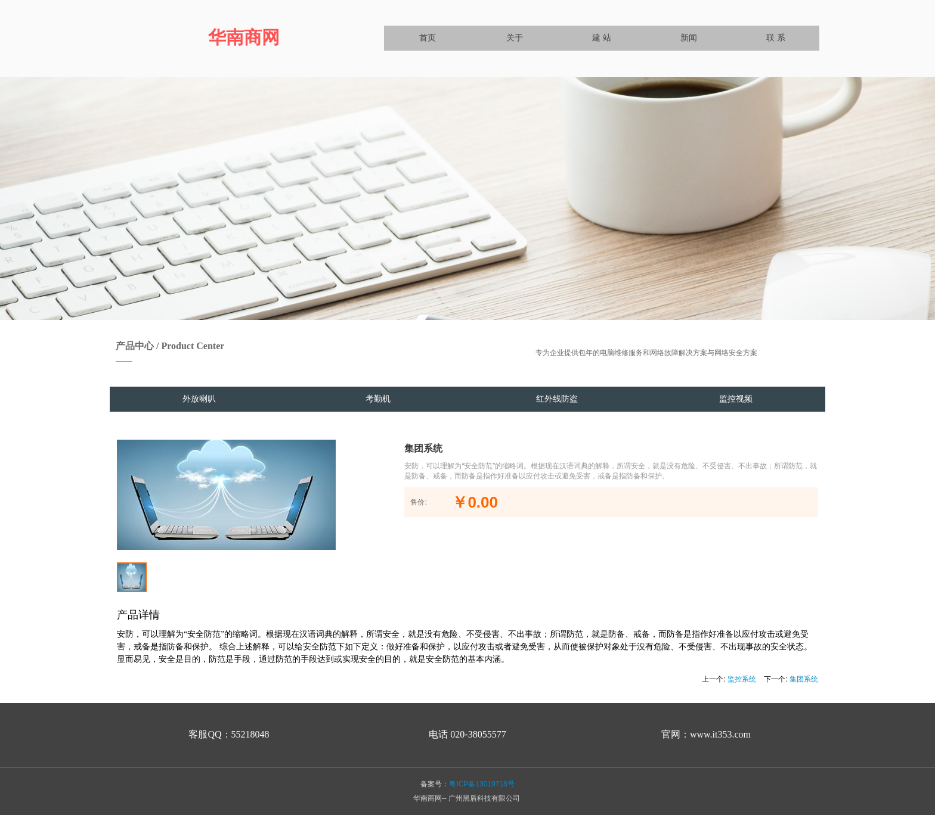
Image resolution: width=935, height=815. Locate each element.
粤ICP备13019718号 (481, 784)
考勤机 (378, 398)
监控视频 (736, 398)
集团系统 (804, 679)
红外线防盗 (557, 398)
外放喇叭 (199, 398)
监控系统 (741, 679)
